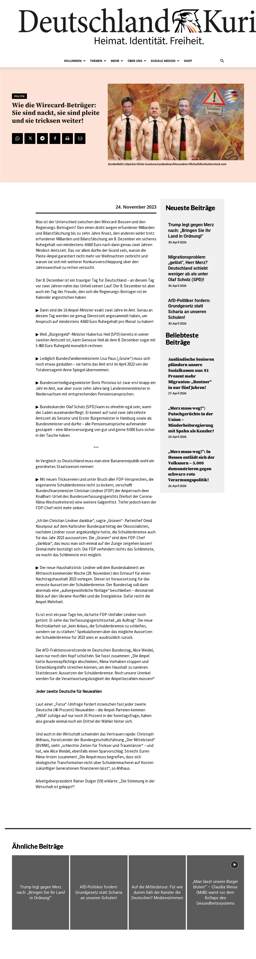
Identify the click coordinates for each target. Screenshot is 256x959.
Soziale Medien (165, 61)
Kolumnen (75, 61)
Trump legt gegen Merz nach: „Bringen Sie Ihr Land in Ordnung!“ (191, 230)
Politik (19, 96)
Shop (188, 61)
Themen (98, 61)
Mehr (117, 61)
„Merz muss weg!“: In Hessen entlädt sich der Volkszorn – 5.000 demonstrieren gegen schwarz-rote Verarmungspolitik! (191, 466)
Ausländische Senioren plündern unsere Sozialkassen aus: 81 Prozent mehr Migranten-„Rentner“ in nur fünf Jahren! (191, 373)
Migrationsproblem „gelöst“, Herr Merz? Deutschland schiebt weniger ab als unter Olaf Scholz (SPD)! (188, 268)
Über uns (137, 61)
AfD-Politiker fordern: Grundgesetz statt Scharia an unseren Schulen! (189, 309)
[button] (222, 61)
